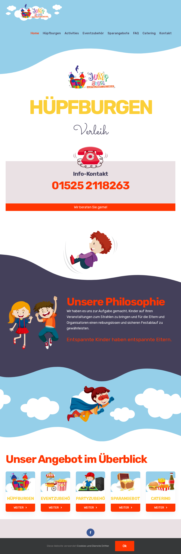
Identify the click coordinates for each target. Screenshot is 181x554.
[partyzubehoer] (90, 472)
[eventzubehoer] (55, 477)
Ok (125, 546)
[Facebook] (90, 532)
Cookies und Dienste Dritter (93, 545)
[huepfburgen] (18, 474)
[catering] (163, 474)
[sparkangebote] (125, 477)
